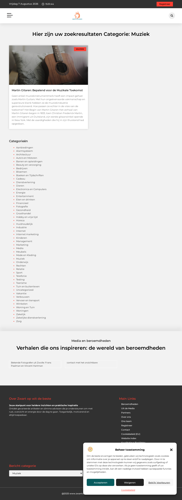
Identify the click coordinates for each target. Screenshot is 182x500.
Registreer (126, 425)
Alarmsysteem (24, 150)
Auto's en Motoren (26, 157)
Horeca (20, 220)
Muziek (20, 258)
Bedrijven (22, 168)
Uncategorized (24, 289)
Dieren (20, 185)
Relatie (20, 269)
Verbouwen (23, 296)
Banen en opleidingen (29, 161)
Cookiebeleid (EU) (130, 434)
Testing (20, 279)
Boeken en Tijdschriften (30, 175)
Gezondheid (23, 210)
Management (24, 241)
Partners (125, 412)
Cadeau (20, 178)
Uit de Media (128, 408)
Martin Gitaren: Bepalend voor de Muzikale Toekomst (47, 90)
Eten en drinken (25, 199)
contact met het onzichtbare (82, 362)
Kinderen (21, 237)
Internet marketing (27, 234)
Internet (21, 230)
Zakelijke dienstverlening (31, 317)
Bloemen (21, 171)
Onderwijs (22, 262)
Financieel (22, 203)
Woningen (22, 310)
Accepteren (100, 482)
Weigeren (130, 482)
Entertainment (25, 196)
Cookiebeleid (128, 490)
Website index (128, 438)
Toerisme (21, 282)
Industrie (21, 227)
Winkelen (22, 303)
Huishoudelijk (24, 223)
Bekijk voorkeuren (159, 482)
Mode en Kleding (26, 255)
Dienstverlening (25, 182)
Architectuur (23, 154)
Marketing (22, 244)
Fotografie (22, 206)
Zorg (19, 321)
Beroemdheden (129, 404)
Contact (125, 429)
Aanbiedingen (24, 147)
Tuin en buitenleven (28, 286)
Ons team (126, 421)
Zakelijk (20, 314)
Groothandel (23, 213)
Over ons (126, 417)
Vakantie (21, 293)
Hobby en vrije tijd (27, 217)
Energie (20, 192)
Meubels (21, 251)
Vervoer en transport (27, 300)
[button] (171, 450)
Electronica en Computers (31, 189)
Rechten (21, 265)
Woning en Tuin (25, 307)
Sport (19, 272)
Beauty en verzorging (28, 164)
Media (19, 248)
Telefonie (21, 275)
